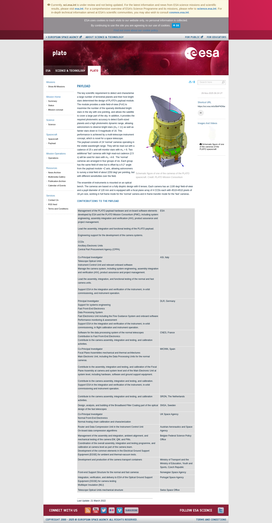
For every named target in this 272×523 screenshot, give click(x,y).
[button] (201, 113)
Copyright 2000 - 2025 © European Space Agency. (92, 519)
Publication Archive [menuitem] (57, 181)
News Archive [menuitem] (54, 172)
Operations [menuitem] (53, 158)
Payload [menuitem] (52, 143)
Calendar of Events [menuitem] (57, 185)
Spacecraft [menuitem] (53, 139)
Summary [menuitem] (52, 101)
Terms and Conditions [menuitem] (58, 209)
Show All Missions (56, 86)
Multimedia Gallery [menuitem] (56, 177)
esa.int (79, 8)
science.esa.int (206, 8)
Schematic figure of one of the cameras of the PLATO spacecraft (212, 146)
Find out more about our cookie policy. (136, 30)
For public (192, 37)
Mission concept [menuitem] (55, 110)
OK (177, 25)
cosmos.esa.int (179, 12)
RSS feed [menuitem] (52, 204)
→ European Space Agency (62, 37)
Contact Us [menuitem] (53, 200)
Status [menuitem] (51, 105)
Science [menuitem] (52, 124)
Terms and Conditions (211, 519)
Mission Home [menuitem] (53, 97)
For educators (216, 37)
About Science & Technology (105, 37)
